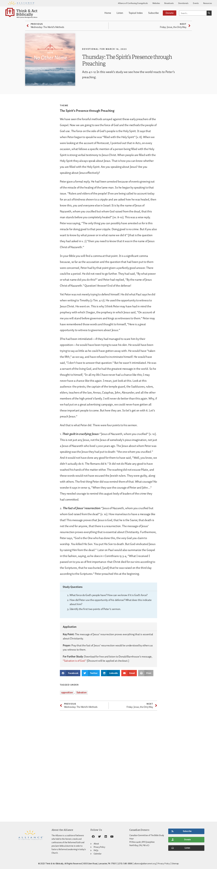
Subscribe (153, 12)
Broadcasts (169, 3)
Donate (170, 12)
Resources (207, 3)
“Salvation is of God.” (74, 661)
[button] (70, 673)
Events (196, 3)
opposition (67, 693)
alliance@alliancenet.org (145, 863)
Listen (120, 12)
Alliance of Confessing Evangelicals (133, 3)
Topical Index (136, 12)
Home (107, 12)
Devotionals (183, 3)
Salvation (82, 693)
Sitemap (175, 863)
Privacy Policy (164, 863)
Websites (156, 3)
